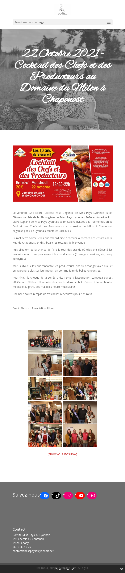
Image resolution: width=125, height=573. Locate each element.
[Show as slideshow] (62, 454)
